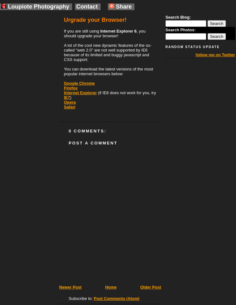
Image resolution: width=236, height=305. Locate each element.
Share (120, 6)
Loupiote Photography (35, 6)
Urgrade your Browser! (95, 20)
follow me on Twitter (215, 54)
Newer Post (70, 287)
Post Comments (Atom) (117, 298)
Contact (87, 6)
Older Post (150, 287)
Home (110, 287)
